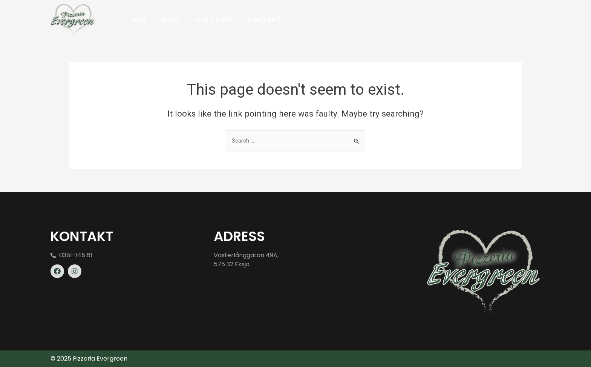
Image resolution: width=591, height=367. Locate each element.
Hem (139, 19)
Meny (170, 19)
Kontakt (264, 19)
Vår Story (214, 19)
